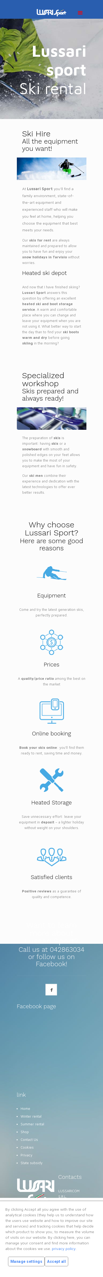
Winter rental (31, 1116)
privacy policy (64, 1248)
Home (25, 1108)
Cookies (27, 1147)
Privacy (26, 1155)
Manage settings (26, 1261)
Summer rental (32, 1124)
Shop (25, 1132)
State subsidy (32, 1163)
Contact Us (29, 1139)
